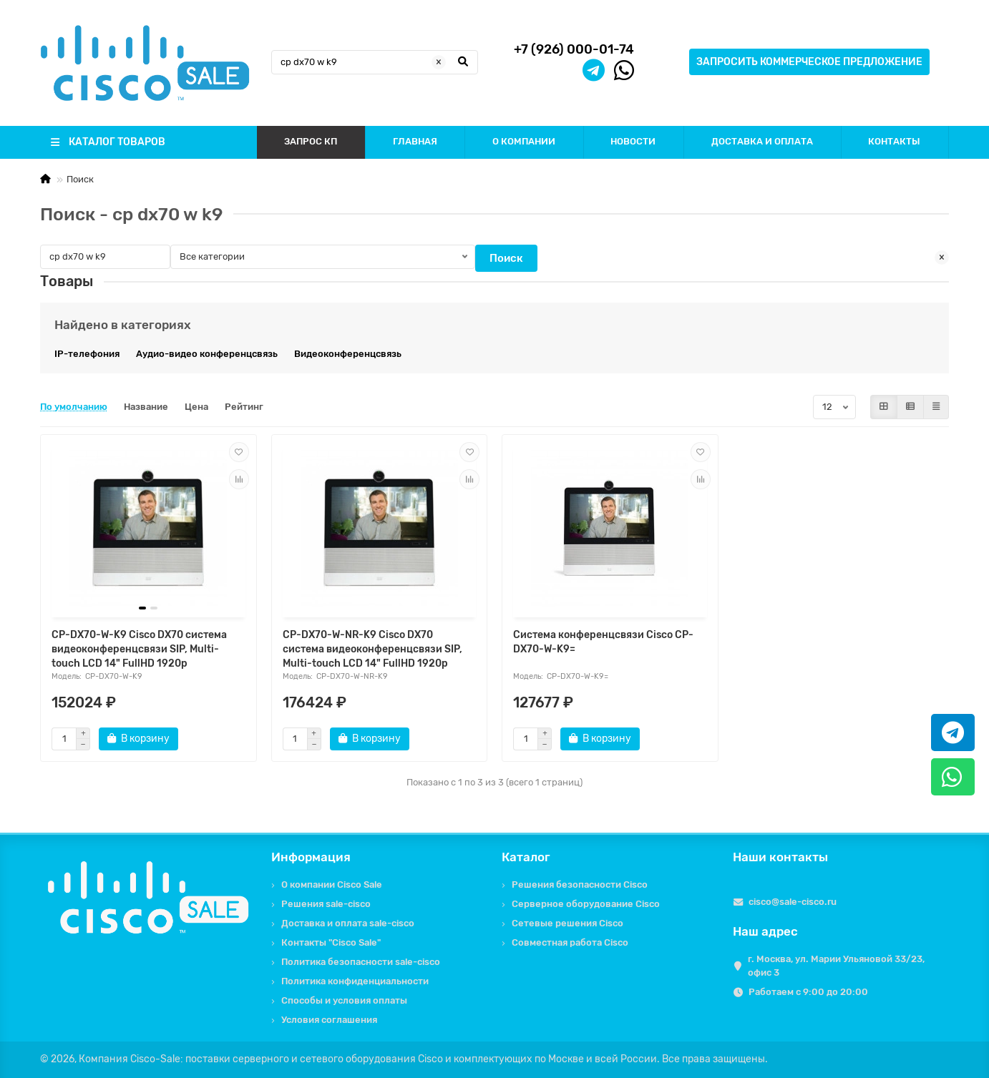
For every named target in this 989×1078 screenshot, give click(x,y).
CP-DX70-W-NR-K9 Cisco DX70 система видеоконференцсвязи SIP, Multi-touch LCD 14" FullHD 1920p (372, 649)
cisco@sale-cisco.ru (793, 901)
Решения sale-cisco (326, 903)
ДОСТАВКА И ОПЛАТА (762, 141)
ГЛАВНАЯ (415, 141)
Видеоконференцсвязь (347, 353)
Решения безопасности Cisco (580, 884)
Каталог (526, 857)
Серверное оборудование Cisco (586, 903)
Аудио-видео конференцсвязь (207, 353)
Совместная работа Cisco (570, 942)
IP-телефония (87, 353)
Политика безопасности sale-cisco (360, 961)
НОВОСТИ (633, 141)
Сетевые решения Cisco (567, 923)
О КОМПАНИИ (523, 141)
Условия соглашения (329, 1019)
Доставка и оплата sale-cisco (347, 923)
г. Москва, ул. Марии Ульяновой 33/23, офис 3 (836, 966)
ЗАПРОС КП (310, 141)
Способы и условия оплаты (344, 1000)
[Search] (375, 62)
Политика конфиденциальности (355, 981)
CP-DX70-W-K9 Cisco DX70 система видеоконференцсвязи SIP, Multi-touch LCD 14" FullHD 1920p (139, 649)
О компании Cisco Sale (331, 884)
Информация (311, 857)
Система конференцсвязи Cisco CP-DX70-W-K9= (603, 642)
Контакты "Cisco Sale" (331, 942)
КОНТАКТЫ (894, 141)
